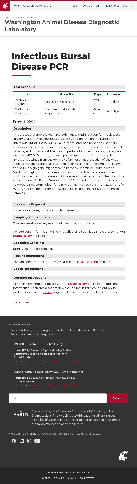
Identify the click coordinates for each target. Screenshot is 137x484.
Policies (59, 478)
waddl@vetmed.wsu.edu (63, 361)
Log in (76, 6)
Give (124, 6)
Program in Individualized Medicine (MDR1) (71, 330)
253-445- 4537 (36, 385)
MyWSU (72, 478)
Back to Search (23, 302)
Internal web (111, 6)
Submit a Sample (25, 235)
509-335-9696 (36, 361)
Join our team (91, 6)
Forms (47, 292)
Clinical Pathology (21, 330)
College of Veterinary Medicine (21, 17)
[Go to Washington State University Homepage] (28, 6)
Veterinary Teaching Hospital (31, 334)
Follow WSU (88, 478)
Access (45, 478)
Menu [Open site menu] (132, 5)
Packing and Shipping (87, 262)
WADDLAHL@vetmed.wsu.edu (67, 385)
